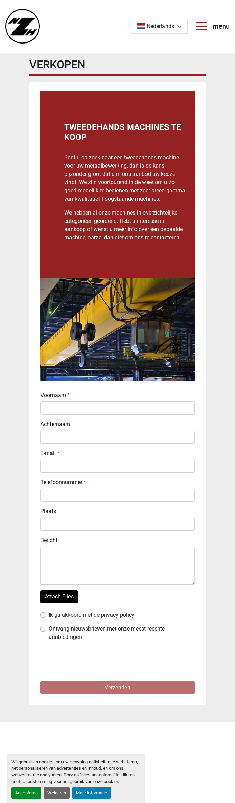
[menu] (203, 26)
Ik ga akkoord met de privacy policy (91, 615)
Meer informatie (91, 792)
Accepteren (26, 792)
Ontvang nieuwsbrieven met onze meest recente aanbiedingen (107, 632)
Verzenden (117, 687)
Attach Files (59, 596)
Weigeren (56, 792)
